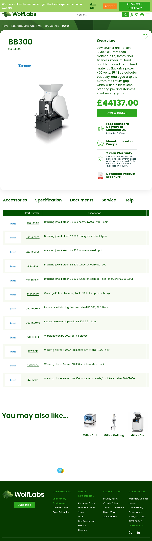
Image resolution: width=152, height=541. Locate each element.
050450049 (33, 323)
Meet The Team (86, 507)
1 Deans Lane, (136, 507)
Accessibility (110, 516)
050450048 (33, 308)
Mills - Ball (90, 435)
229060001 (33, 294)
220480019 (33, 223)
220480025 (33, 280)
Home (5, 26)
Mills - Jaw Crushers (48, 26)
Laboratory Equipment (23, 26)
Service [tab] (109, 200)
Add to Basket (117, 113)
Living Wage (109, 512)
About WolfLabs (86, 503)
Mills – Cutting (114, 435)
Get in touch (137, 491)
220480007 (33, 237)
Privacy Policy (110, 498)
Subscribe (24, 505)
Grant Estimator (61, 512)
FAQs (80, 516)
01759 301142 (135, 521)
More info (93, 5)
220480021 (33, 266)
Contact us (136, 525)
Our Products (62, 491)
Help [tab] (129, 200)
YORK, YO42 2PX (137, 516)
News (81, 512)
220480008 (33, 251)
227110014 (32, 379)
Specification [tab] (48, 200)
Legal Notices (112, 491)
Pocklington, (135, 512)
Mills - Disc (137, 435)
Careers (82, 530)
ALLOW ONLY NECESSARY (134, 5)
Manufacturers (60, 507)
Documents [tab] (81, 200)
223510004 (33, 337)
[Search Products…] (98, 14)
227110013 (33, 351)
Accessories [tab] (15, 200)
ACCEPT (110, 5)
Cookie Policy (110, 503)
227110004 (33, 365)
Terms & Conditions (113, 507)
